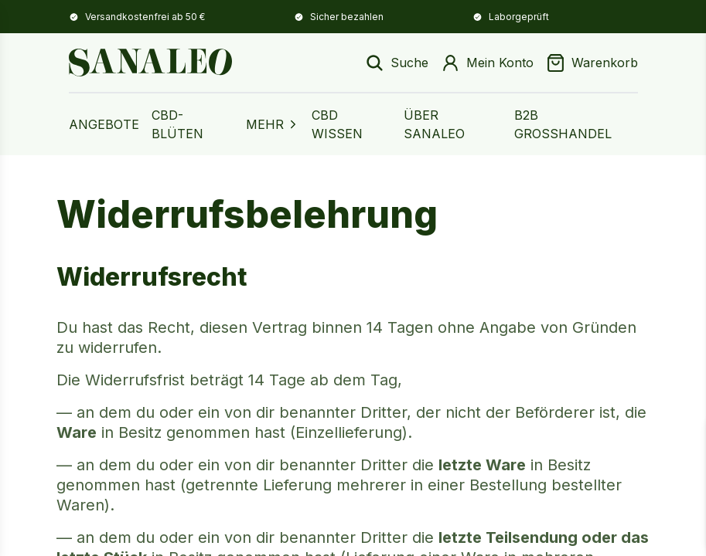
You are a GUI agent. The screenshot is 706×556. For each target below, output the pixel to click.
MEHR (272, 124)
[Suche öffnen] (396, 63)
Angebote (104, 124)
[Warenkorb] (592, 63)
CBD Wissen (337, 124)
